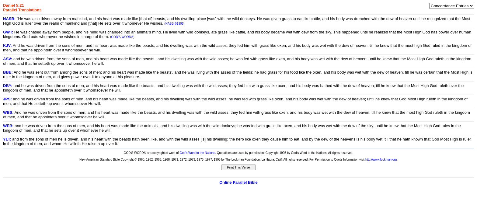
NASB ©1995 (174, 23)
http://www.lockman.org (381, 159)
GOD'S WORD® (122, 37)
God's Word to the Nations (197, 153)
